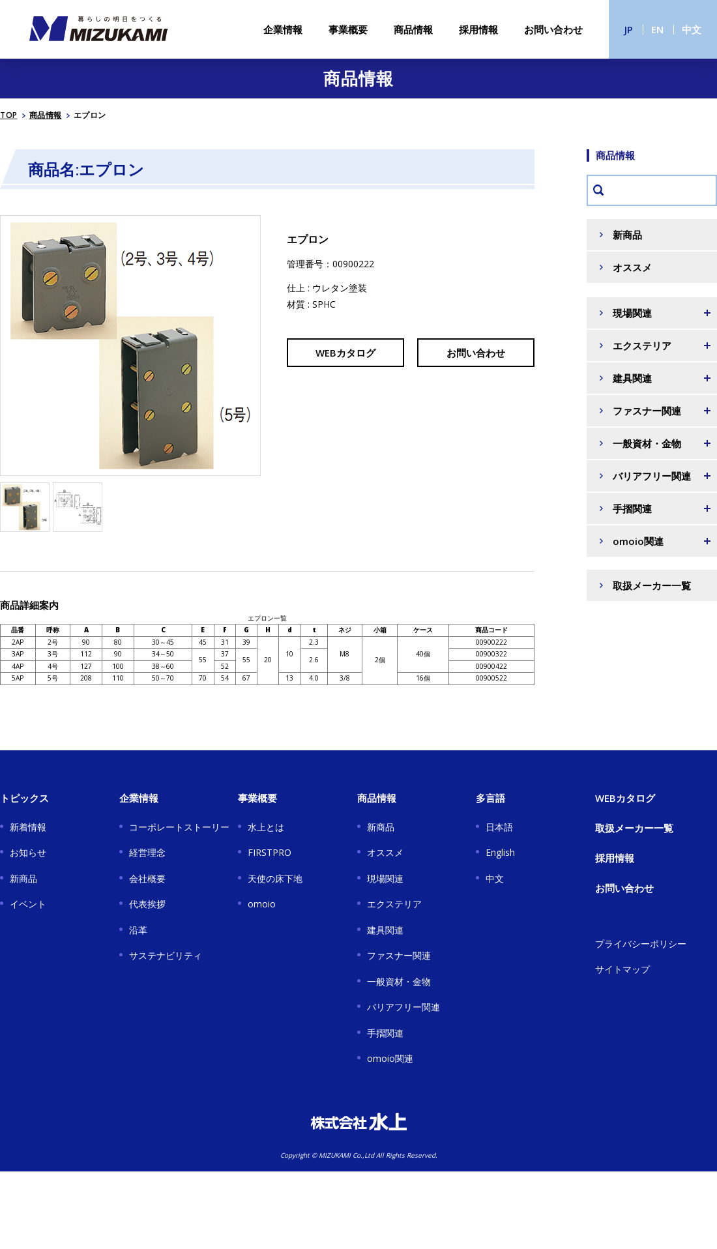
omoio (262, 904)
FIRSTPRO (269, 852)
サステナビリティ (165, 955)
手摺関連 (385, 1033)
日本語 (499, 827)
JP (628, 29)
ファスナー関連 (399, 955)
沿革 (138, 930)
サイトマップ (622, 969)
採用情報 (478, 29)
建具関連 (385, 930)
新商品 (627, 234)
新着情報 (28, 827)
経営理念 (147, 852)
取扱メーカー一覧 (652, 585)
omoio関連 (390, 1058)
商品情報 (413, 29)
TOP (9, 115)
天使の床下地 (275, 878)
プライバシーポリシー (640, 943)
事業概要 (348, 29)
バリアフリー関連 (403, 1007)
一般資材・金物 (399, 981)
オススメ (632, 267)
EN (657, 29)
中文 (691, 29)
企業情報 (282, 29)
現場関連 (385, 878)
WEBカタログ (345, 352)
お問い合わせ (553, 29)
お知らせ (28, 852)
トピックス (24, 797)
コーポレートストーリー (179, 827)
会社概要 (147, 878)
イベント (28, 904)
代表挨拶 (147, 904)
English (500, 852)
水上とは (266, 827)
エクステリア (394, 904)
